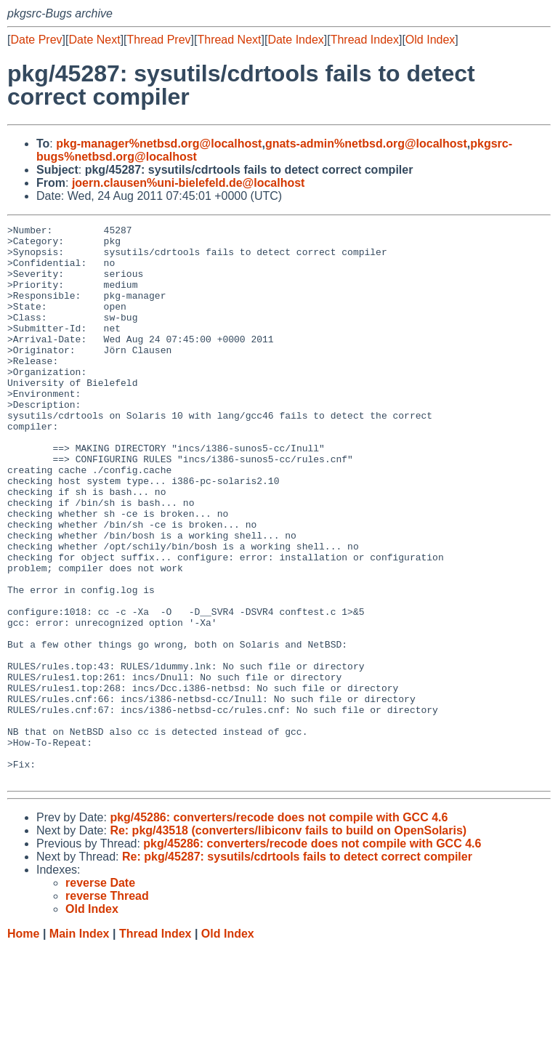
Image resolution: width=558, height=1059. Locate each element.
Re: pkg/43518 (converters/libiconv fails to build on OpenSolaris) (288, 941)
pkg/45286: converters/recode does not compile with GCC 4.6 (279, 928)
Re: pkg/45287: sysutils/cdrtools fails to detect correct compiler (297, 968)
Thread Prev (159, 39)
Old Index (430, 39)
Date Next (94, 39)
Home (23, 1045)
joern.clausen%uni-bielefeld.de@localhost (188, 183)
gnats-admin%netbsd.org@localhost (366, 143)
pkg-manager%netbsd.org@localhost (159, 143)
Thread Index (365, 39)
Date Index (295, 39)
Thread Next (229, 39)
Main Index (79, 1045)
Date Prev (36, 39)
